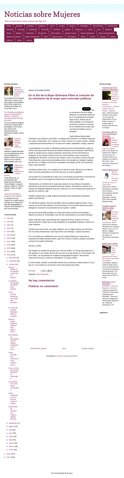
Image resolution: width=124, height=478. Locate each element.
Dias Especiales (98, 26)
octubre (12, 264)
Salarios (113, 37)
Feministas (56, 29)
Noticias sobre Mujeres (42, 14)
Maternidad (30, 33)
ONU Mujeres (71, 37)
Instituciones (79, 29)
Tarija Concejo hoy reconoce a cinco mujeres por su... (14, 359)
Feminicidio (45, 29)
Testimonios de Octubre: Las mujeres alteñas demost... (13, 413)
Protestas (103, 37)
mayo (11, 436)
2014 (9, 251)
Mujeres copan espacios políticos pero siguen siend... (13, 325)
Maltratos (19, 33)
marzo (11, 443)
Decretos (62, 26)
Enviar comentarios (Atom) (67, 356)
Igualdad (67, 29)
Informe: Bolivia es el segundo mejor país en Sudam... (14, 272)
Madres (8, 33)
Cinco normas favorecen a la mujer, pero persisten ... (13, 298)
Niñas (46, 37)
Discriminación (112, 26)
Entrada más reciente (38, 348)
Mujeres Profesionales (32, 37)
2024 (9, 218)
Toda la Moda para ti (110, 170)
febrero (12, 446)
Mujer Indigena (56, 33)
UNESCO (9, 40)
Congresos (41, 26)
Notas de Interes (57, 37)
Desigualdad (84, 26)
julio (10, 430)
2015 (9, 248)
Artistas (8, 26)
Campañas (30, 26)
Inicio (64, 348)
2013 (9, 255)
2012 (9, 454)
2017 (9, 241)
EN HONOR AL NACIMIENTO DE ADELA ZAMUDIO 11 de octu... (14, 342)
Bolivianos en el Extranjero (108, 283)
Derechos (72, 26)
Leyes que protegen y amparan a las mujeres (13, 195)
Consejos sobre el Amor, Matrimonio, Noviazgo (109, 134)
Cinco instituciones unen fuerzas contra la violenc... (13, 398)
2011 (9, 457)
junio (11, 433)
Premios (92, 37)
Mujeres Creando (70, 33)
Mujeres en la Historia (13, 37)
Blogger (70, 473)
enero (11, 450)
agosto (11, 426)
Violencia (29, 40)
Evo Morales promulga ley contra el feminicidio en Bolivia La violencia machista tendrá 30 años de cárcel (14, 116)
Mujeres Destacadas (87, 33)
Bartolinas (19, 26)
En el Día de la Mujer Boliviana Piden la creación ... (14, 312)
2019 (9, 235)
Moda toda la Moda (110, 244)
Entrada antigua (88, 348)
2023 (9, 222)
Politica (83, 37)
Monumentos (42, 33)
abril (11, 440)
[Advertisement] (62, 63)
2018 (9, 238)
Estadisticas (33, 29)
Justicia (90, 29)
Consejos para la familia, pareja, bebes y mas (109, 208)
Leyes (99, 29)
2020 (9, 231)
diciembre (13, 258)
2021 (9, 228)
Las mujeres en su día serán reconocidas (14, 386)
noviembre (13, 261)
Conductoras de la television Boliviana (110, 89)
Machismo (108, 29)
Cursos (52, 26)
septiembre (13, 423)
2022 (9, 225)
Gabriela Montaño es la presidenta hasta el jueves (19, 92)
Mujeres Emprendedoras (107, 33)
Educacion (9, 29)
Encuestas (21, 29)
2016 (9, 245)
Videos (19, 40)
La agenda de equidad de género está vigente (14, 285)
